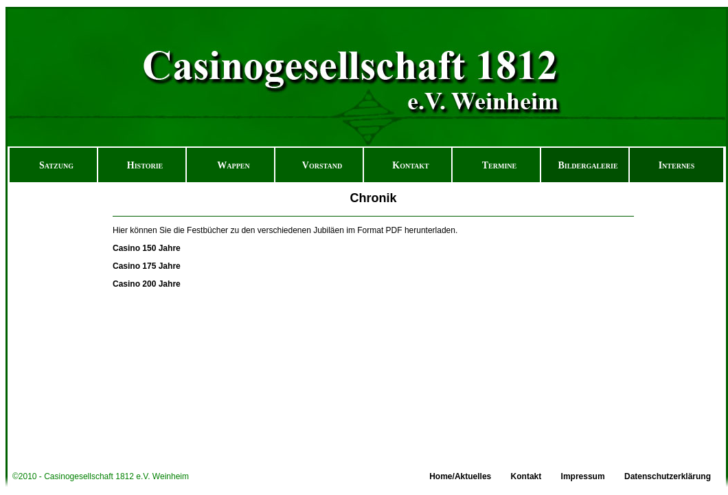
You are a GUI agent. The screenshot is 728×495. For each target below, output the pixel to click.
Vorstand (322, 165)
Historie (145, 165)
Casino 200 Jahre (147, 284)
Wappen (233, 165)
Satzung (56, 165)
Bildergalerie (587, 165)
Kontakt (410, 165)
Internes (677, 165)
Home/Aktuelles (460, 476)
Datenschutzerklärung (667, 476)
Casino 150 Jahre (147, 248)
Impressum (583, 476)
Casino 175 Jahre (147, 266)
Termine (499, 165)
